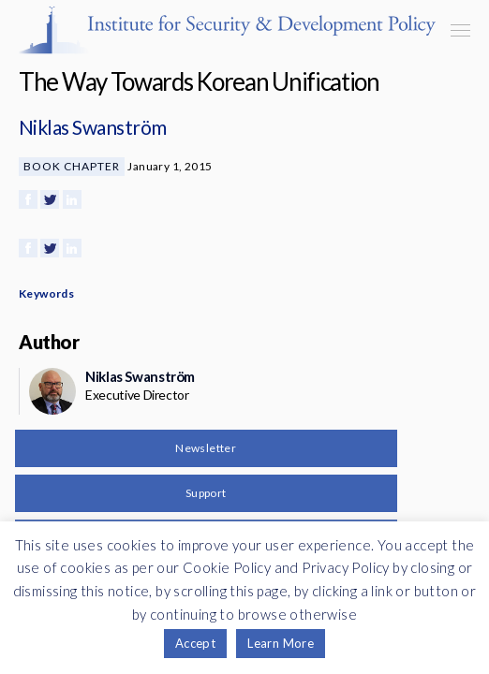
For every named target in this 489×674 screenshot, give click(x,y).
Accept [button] (195, 643)
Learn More (280, 643)
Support (206, 493)
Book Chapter (71, 166)
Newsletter (205, 448)
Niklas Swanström (93, 127)
